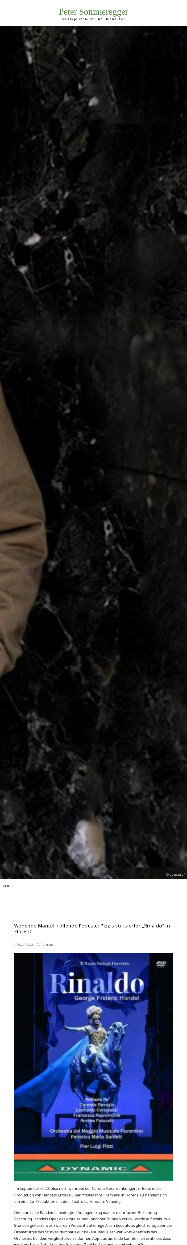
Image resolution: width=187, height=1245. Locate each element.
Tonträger (48, 945)
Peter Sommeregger (93, 12)
